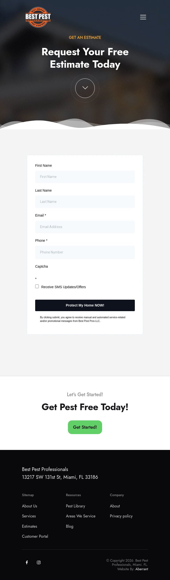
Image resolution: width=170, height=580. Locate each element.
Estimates (29, 526)
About (115, 506)
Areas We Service (81, 516)
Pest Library (75, 506)
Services (29, 516)
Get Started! (85, 427)
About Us (29, 506)
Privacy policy (121, 516)
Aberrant (142, 569)
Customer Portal (35, 536)
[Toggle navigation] (143, 17)
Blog (69, 526)
